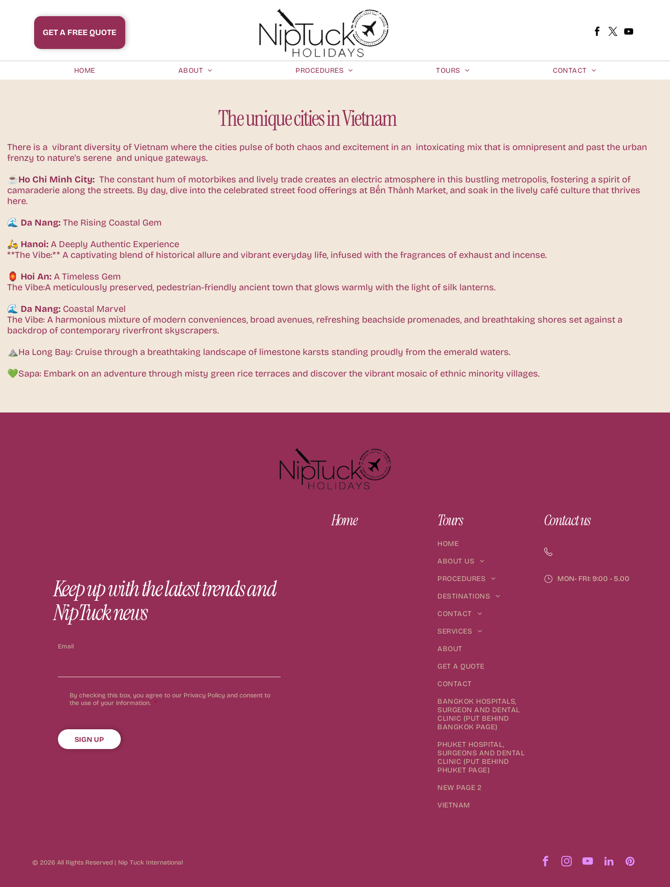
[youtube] (628, 32)
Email (66, 646)
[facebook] (597, 32)
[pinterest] (630, 862)
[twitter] (613, 32)
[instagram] (566, 862)
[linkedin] (609, 862)
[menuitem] (84, 70)
